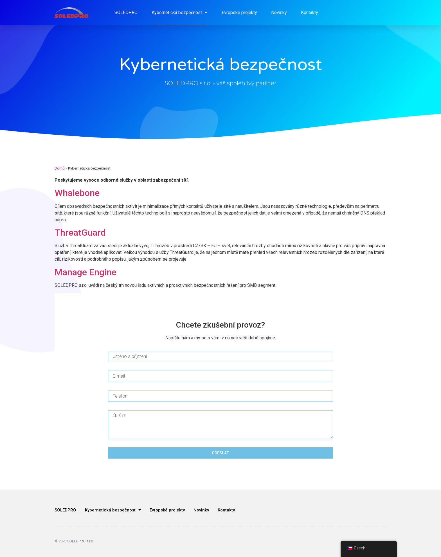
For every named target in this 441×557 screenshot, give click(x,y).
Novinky (279, 12)
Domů (60, 168)
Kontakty (309, 12)
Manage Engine (85, 272)
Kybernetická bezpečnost (180, 12)
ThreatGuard (80, 232)
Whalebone (77, 193)
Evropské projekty (239, 12)
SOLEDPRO (126, 12)
